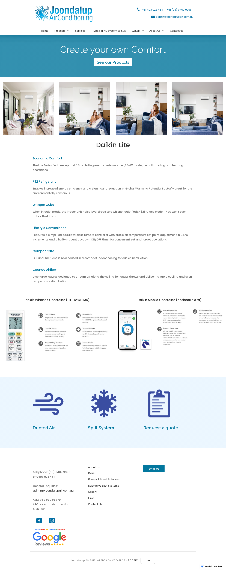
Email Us (154, 468)
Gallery (92, 491)
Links (91, 498)
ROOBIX (133, 560)
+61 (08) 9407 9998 (179, 10)
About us (94, 467)
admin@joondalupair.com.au (174, 17)
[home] (63, 13)
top (148, 560)
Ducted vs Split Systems (103, 485)
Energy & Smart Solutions (104, 479)
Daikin (91, 473)
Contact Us (95, 504)
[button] (62, 33)
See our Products (113, 62)
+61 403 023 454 (152, 10)
